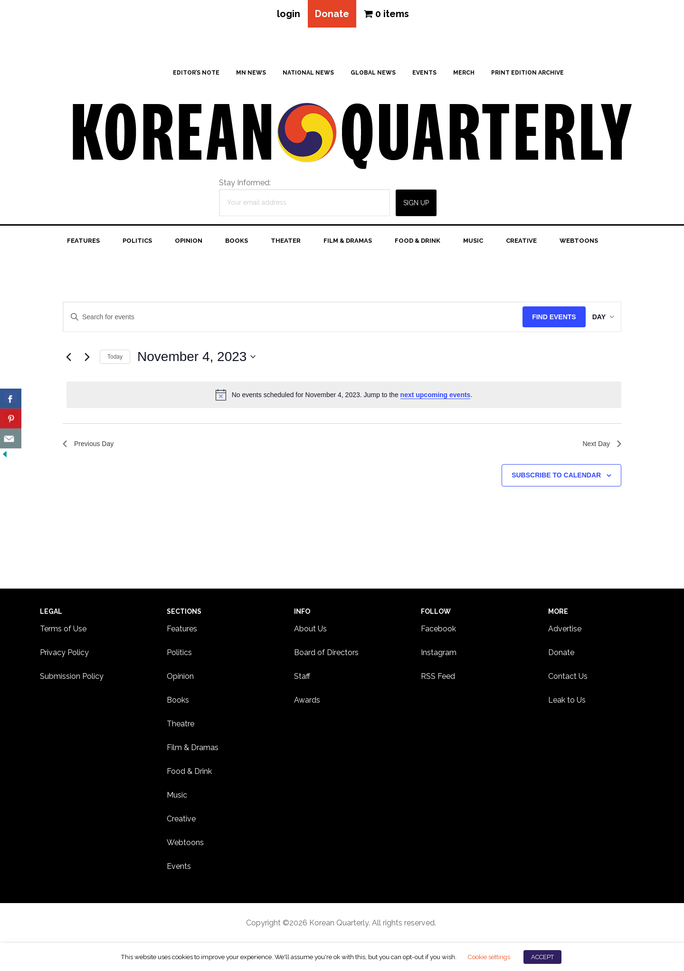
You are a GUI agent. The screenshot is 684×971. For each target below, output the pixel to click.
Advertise (564, 630)
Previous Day (91, 447)
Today (115, 358)
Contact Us (568, 678)
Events (179, 868)
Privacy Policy (64, 654)
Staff (302, 678)
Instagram (438, 654)
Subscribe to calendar (556, 479)
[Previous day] (68, 358)
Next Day (600, 447)
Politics (179, 654)
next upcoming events (435, 396)
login (285, 14)
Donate (332, 14)
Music (177, 796)
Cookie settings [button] (488, 957)
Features (182, 630)
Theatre (180, 725)
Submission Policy (72, 678)
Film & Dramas (192, 749)
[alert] (343, 396)
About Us (310, 630)
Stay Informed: (245, 184)
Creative (181, 820)
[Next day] (87, 358)
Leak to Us (567, 701)
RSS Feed (438, 678)
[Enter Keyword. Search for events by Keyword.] (288, 319)
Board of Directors (326, 654)
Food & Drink (189, 773)
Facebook (438, 630)
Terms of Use (63, 630)
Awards (307, 701)
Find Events (544, 319)
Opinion (180, 678)
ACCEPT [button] (542, 957)
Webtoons (185, 844)
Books (178, 701)
